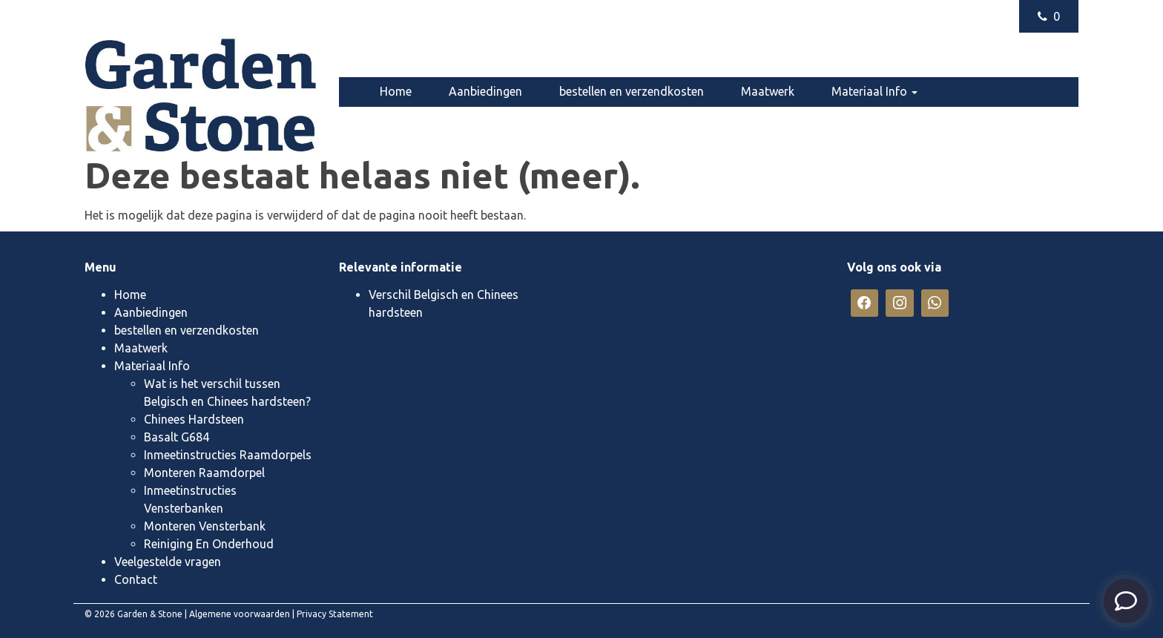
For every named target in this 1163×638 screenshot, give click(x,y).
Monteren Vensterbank (205, 526)
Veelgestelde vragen (433, 119)
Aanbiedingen (485, 91)
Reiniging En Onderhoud (209, 543)
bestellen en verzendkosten (631, 91)
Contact (545, 119)
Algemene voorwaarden (239, 614)
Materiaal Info (874, 91)
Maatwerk (767, 91)
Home (396, 91)
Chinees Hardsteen (194, 419)
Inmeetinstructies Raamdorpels (228, 454)
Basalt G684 (176, 437)
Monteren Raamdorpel (204, 472)
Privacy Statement (335, 614)
